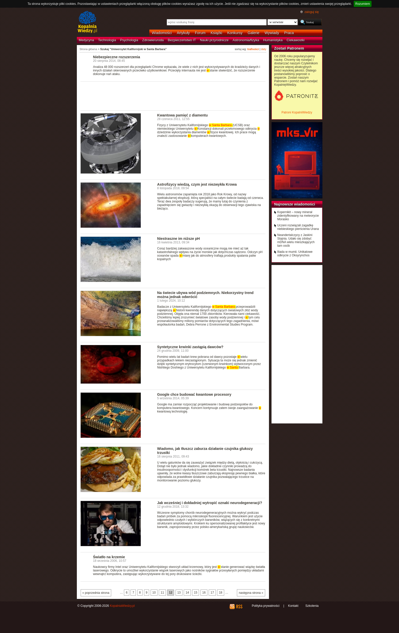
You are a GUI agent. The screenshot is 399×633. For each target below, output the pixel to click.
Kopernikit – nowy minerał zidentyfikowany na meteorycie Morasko (298, 215)
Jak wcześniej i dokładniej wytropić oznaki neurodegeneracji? (209, 503)
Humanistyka (272, 40)
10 (154, 592)
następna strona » (251, 593)
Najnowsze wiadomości (294, 204)
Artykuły (183, 33)
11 (162, 592)
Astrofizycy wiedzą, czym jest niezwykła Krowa (197, 184)
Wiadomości (162, 33)
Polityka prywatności (265, 606)
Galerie (253, 33)
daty (263, 49)
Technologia (107, 40)
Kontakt (293, 606)
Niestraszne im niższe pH (178, 239)
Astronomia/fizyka (246, 40)
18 (220, 592)
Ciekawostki (296, 40)
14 (187, 592)
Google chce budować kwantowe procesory (194, 394)
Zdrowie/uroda (153, 40)
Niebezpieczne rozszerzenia (116, 57)
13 (179, 592)
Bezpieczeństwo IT (182, 40)
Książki (216, 33)
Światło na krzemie (109, 557)
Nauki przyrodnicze (214, 40)
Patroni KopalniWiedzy (296, 112)
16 (204, 592)
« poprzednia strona (95, 593)
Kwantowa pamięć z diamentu (182, 115)
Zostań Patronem (289, 48)
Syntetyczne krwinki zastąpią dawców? (190, 347)
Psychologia (129, 40)
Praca (289, 33)
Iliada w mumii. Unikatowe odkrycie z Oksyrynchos (295, 253)
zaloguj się (311, 12)
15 (195, 592)
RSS (239, 606)
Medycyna (86, 40)
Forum (200, 33)
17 (212, 592)
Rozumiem (362, 4)
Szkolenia (312, 606)
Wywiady (272, 33)
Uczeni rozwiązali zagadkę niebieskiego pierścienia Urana (298, 227)
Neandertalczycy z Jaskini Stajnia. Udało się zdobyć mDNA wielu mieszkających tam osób (296, 240)
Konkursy (235, 33)
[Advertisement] (173, 95)
